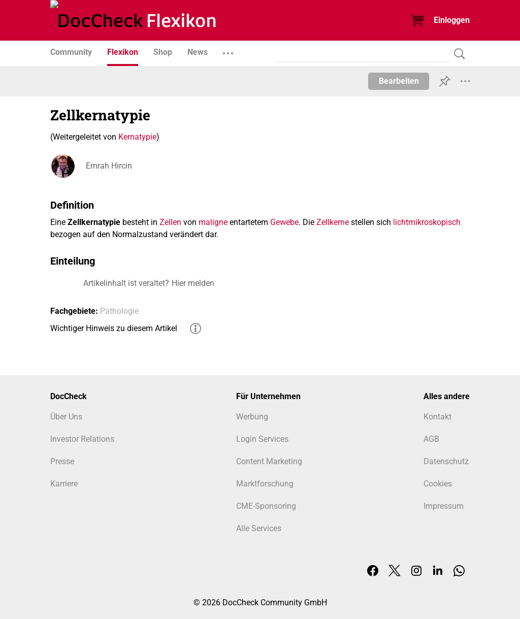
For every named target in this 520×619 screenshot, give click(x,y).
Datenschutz (446, 461)
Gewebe (284, 222)
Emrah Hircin (109, 166)
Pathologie (119, 311)
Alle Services (258, 528)
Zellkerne (332, 222)
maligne (213, 222)
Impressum (444, 506)
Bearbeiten (399, 81)
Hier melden (193, 283)
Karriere (64, 483)
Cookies (438, 483)
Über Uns (66, 416)
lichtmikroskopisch (427, 222)
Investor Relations (82, 439)
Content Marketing (269, 461)
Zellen (170, 222)
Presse (62, 461)
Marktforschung (265, 483)
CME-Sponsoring (266, 506)
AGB (431, 439)
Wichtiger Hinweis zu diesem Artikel (113, 328)
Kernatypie (137, 137)
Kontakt (437, 416)
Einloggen (452, 20)
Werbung (252, 416)
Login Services (262, 439)
